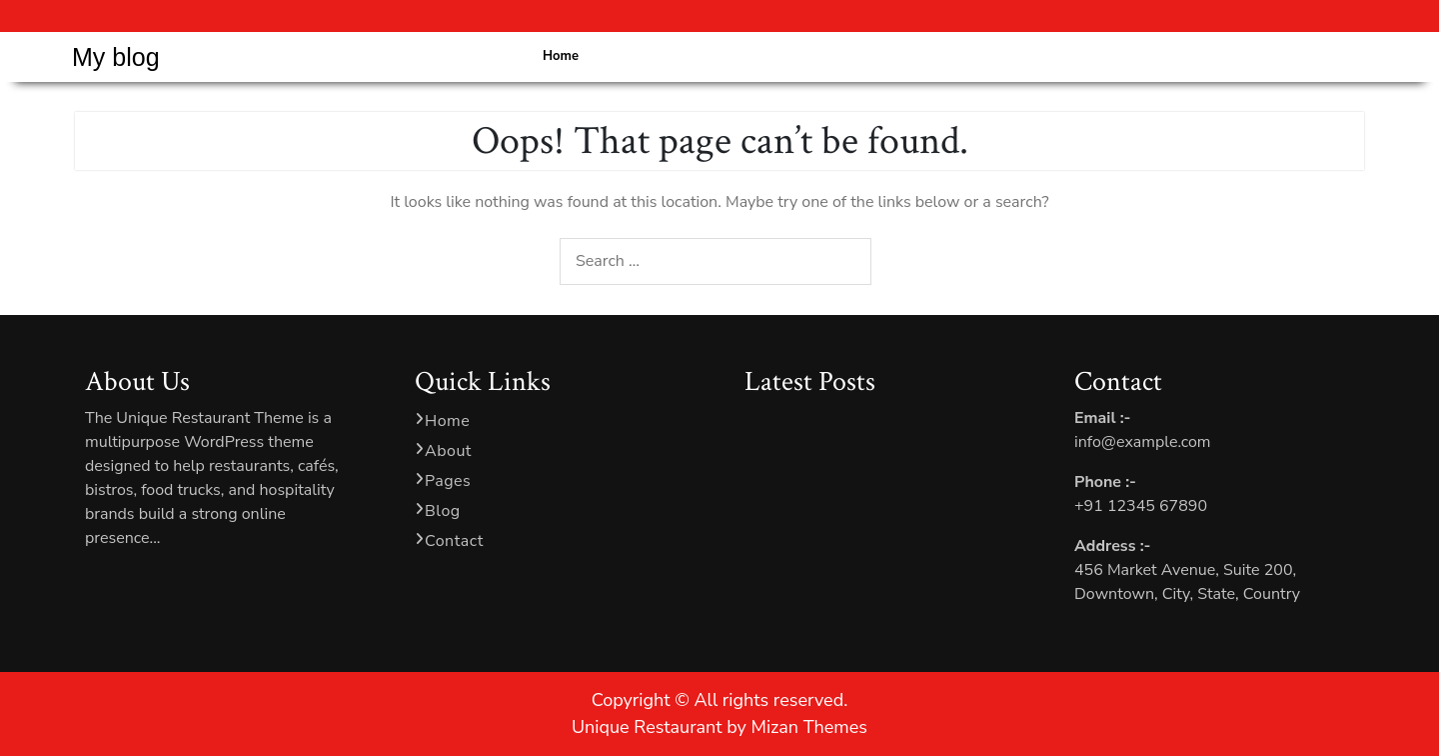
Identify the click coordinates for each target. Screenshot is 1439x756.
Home (561, 56)
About (448, 451)
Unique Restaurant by (719, 727)
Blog (443, 511)
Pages (448, 481)
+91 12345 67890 (1140, 506)
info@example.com (1142, 442)
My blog (116, 57)
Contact (454, 541)
